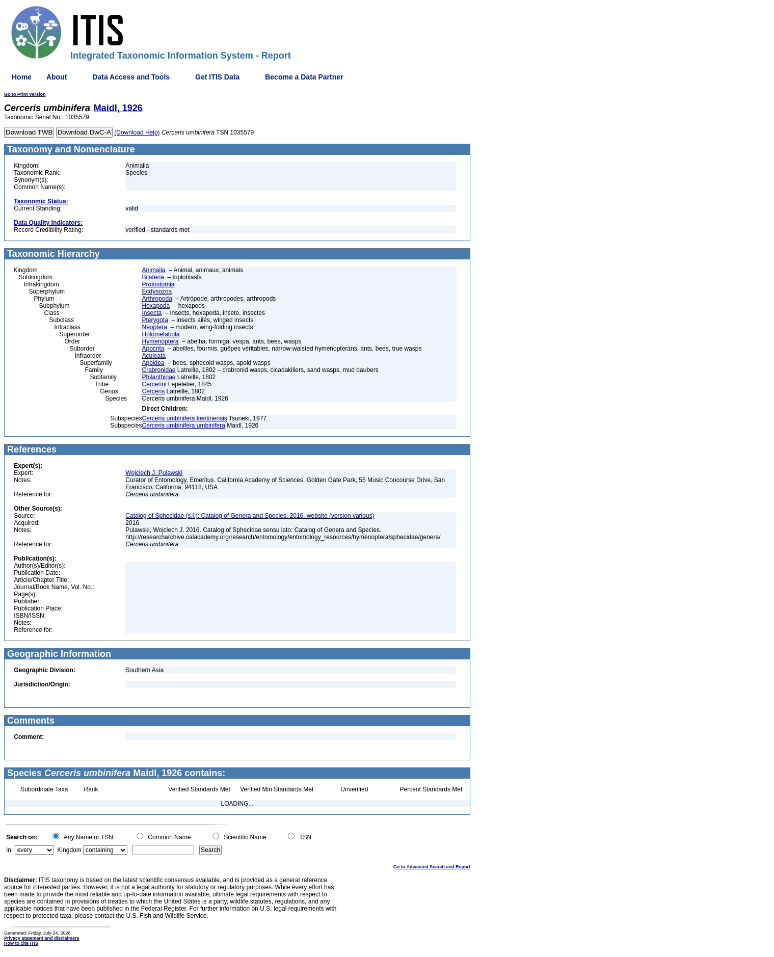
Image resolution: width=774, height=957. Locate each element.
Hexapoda (156, 305)
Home (22, 77)
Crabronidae (158, 370)
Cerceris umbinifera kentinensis (184, 418)
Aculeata (154, 355)
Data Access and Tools (131, 77)
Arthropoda (157, 298)
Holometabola (160, 334)
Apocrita (153, 348)
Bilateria (153, 277)
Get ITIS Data (217, 77)
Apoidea (153, 362)
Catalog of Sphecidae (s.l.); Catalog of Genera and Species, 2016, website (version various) (249, 515)
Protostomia (158, 284)
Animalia (153, 270)
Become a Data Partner (304, 77)
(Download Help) (136, 132)
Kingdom (69, 850)
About (56, 77)
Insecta (152, 312)
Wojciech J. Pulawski (153, 472)
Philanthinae (158, 377)
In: (9, 850)
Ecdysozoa (157, 291)
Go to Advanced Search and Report (431, 866)
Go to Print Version (25, 94)
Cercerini (154, 384)
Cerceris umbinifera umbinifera (183, 425)
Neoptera (154, 327)
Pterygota (155, 320)
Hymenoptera (160, 341)
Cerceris (153, 391)
